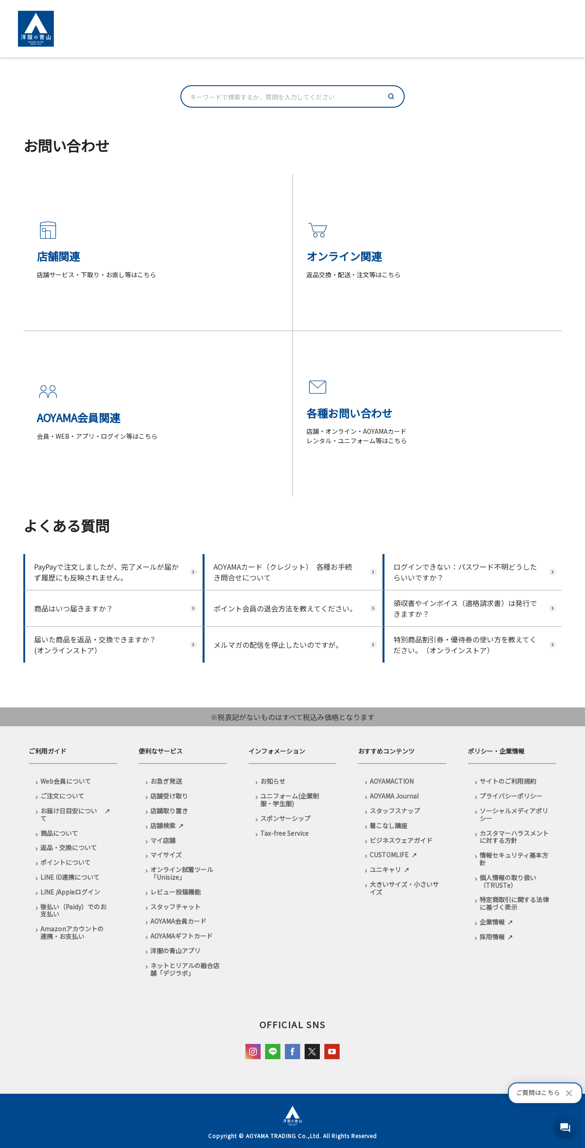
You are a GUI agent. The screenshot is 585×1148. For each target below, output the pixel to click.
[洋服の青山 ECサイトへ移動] (36, 29)
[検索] (391, 96)
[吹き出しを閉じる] (568, 1092)
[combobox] (292, 96)
